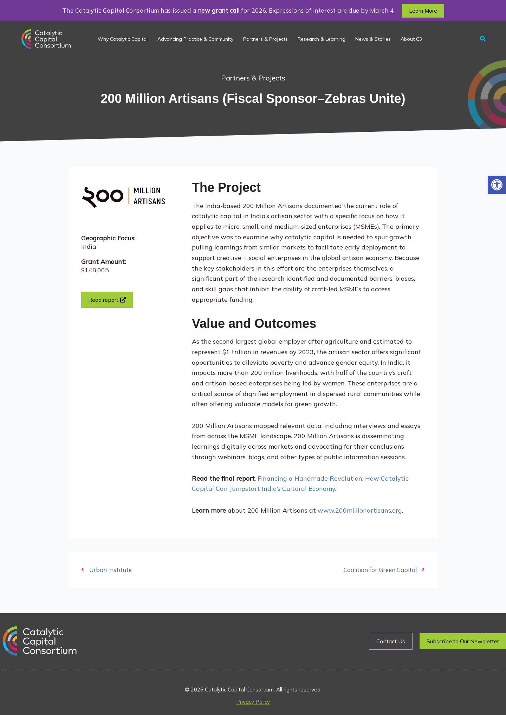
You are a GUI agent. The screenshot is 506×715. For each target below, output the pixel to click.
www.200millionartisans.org (360, 510)
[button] (497, 185)
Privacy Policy (253, 701)
